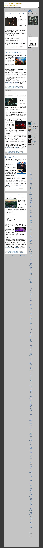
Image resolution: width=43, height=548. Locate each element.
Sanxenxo (24, 47)
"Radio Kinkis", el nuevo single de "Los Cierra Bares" (30, 360)
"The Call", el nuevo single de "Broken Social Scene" (30, 455)
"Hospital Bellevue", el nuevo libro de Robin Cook (30, 217)
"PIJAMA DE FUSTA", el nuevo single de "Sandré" (30, 432)
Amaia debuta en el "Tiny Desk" (30, 277)
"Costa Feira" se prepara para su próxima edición (14, 194)
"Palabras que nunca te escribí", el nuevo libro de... (30, 491)
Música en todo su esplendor (13, 3)
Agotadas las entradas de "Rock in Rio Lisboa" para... (30, 501)
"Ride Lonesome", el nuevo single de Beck (30, 309)
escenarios (13, 252)
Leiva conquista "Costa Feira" (10, 93)
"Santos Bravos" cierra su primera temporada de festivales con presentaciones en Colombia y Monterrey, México (32, 130)
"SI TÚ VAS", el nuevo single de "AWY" (30, 263)
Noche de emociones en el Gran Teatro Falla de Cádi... (30, 281)
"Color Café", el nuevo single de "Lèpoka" (30, 463)
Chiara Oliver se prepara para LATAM (30, 399)
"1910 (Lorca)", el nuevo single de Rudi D (30, 232)
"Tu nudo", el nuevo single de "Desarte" (30, 421)
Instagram (14, 44)
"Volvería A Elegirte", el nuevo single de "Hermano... (30, 203)
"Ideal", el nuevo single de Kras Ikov (30, 206)
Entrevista (15, 7)
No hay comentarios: (15, 46)
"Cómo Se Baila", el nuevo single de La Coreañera (30, 260)
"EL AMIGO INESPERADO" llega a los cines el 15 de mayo (30, 481)
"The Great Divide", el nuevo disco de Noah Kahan (30, 267)
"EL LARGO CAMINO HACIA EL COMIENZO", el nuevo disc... (30, 305)
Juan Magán (13, 189)
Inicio (6, 7)
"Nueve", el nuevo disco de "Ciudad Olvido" (30, 329)
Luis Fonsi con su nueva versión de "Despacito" (30, 188)
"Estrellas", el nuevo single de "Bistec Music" (30, 297)
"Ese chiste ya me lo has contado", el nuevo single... (30, 429)
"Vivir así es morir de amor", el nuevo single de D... (30, 322)
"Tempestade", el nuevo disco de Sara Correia (34, 141)
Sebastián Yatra (17, 253)
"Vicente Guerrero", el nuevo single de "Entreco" (30, 396)
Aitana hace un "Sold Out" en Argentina (30, 497)
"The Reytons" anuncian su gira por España (30, 467)
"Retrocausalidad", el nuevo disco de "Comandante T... (30, 350)
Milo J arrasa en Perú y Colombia (30, 386)
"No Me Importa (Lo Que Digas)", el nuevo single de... (30, 380)
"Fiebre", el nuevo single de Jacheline (30, 515)
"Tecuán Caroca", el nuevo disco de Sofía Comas (30, 274)
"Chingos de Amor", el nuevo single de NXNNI (30, 326)
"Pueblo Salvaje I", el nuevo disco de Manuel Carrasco (30, 346)
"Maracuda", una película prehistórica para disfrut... (30, 485)
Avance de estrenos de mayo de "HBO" (30, 488)
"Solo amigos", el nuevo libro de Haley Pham (30, 415)
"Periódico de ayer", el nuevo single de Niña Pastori (30, 285)
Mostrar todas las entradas (21, 9)
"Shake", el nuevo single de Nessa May (30, 473)
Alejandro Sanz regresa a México (30, 220)
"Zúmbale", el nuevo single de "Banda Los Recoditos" (30, 184)
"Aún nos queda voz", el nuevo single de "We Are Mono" (30, 508)
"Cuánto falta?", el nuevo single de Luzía (30, 245)
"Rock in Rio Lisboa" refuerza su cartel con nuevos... (30, 289)
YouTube (17, 44)
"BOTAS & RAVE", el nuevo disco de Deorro (30, 180)
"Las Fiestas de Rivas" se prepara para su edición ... (30, 477)
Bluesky (9, 44)
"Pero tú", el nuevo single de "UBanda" (30, 384)
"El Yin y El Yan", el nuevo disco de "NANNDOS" (30, 425)
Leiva (11, 152)
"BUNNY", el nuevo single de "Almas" (30, 242)
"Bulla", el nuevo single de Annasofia (30, 312)
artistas (8, 252)
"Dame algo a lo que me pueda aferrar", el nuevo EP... (30, 319)
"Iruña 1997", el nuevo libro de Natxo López (30, 377)
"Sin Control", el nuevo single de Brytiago (30, 270)
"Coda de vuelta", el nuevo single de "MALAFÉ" (30, 438)
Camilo (8, 47)
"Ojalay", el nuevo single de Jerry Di (30, 229)
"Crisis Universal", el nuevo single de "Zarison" (30, 199)
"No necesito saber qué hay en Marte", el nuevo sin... (30, 523)
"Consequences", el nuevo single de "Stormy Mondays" (30, 236)
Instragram (10, 42)
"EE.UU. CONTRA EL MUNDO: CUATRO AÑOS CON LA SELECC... (30, 338)
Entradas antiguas (23, 255)
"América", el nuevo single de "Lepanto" (30, 435)
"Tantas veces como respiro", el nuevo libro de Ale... (30, 333)
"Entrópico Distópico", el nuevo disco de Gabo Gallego (30, 256)
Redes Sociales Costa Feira (19, 47)
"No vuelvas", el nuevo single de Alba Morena (30, 301)
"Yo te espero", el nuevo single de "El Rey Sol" (30, 393)
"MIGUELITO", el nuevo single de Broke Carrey (30, 195)
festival (11, 189)
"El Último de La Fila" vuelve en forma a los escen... (30, 192)
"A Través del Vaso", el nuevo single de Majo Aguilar (30, 249)
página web (16, 42)
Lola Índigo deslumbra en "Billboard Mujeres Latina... (30, 209)
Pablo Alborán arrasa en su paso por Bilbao (30, 403)
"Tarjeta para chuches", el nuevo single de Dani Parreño (34, 136)
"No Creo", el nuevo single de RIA (30, 315)
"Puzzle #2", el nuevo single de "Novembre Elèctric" (30, 364)
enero (30, 533)
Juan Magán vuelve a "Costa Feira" (11, 157)
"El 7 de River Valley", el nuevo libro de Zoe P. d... (30, 252)
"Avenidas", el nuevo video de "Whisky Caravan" (30, 353)
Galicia (11, 87)
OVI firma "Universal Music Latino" (30, 342)
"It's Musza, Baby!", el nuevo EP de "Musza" (30, 239)
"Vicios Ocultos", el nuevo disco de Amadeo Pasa (30, 527)
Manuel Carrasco (14, 87)
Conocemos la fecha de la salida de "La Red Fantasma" (34, 123)
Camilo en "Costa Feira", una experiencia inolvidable (14, 13)
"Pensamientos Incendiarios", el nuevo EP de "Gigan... (30, 372)
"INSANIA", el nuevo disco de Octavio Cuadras (32, 11)
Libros (11, 7)
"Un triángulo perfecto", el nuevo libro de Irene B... (30, 177)
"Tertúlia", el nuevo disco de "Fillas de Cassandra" (30, 411)
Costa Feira (11, 47)
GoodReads (20, 44)
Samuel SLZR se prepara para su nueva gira (30, 441)
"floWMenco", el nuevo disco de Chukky (30, 495)
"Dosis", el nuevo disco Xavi (30, 226)
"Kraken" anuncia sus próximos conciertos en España (30, 448)
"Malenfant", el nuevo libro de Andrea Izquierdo (30, 451)
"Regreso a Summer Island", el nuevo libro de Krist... (30, 293)
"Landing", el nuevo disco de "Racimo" (30, 504)
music (13, 47)
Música (9, 7)
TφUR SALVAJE (10, 88)
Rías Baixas (11, 253)
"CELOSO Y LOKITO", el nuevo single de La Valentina (30, 223)
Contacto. (19, 7)
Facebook (7, 42)
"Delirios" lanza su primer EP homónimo (30, 213)
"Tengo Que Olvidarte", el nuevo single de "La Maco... (30, 389)
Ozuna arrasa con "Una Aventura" (30, 445)
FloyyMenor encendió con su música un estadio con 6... (30, 407)
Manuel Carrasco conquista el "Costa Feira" (13, 52)
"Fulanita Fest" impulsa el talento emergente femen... (30, 368)
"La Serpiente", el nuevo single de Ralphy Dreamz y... (30, 519)
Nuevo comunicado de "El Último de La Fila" (30, 356)
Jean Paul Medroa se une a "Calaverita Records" (30, 459)
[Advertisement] (33, 63)
